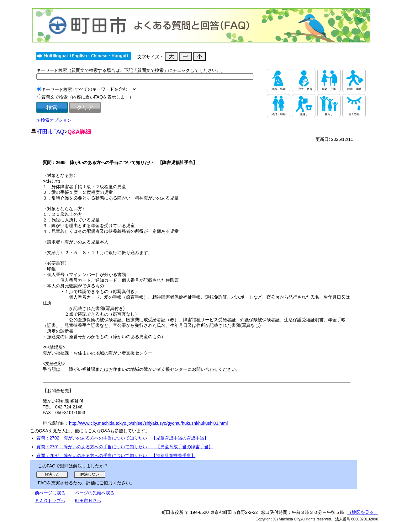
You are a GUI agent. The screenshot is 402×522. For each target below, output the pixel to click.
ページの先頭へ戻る (94, 492)
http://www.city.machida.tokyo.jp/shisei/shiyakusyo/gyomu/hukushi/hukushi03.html (148, 423)
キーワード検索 (56, 89)
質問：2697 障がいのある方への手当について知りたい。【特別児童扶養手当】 (115, 455)
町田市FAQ (50, 132)
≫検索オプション (53, 120)
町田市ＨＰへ (88, 500)
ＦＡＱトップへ (50, 500)
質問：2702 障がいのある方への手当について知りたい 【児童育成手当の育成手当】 (122, 437)
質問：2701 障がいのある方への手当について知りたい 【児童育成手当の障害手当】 (124, 446)
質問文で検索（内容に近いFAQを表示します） (87, 96)
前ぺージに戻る (50, 492)
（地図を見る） (362, 512)
